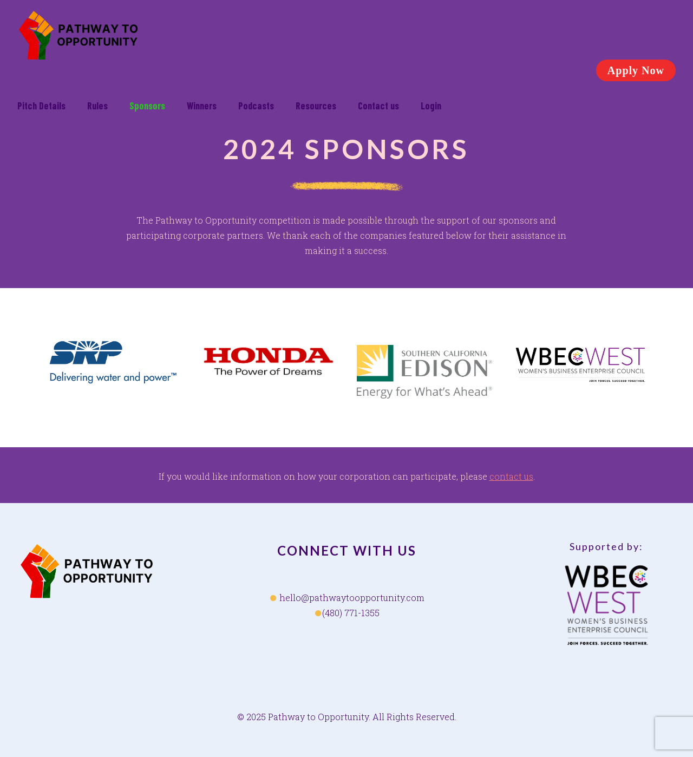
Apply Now (635, 70)
